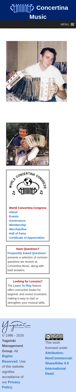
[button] (65, 24)
